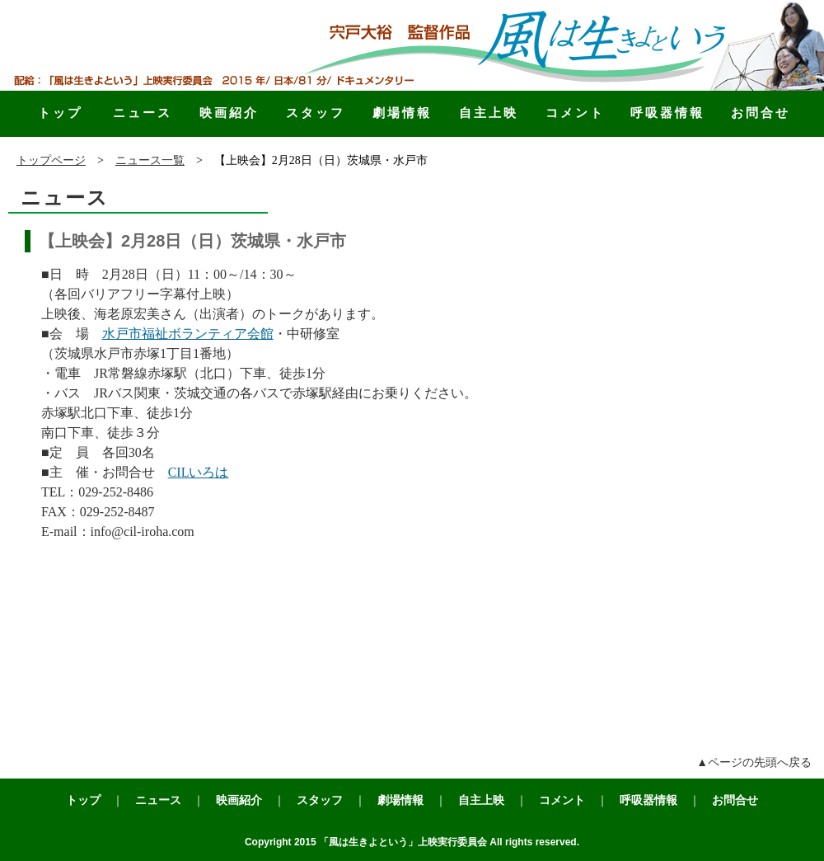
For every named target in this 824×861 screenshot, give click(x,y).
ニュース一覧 (150, 160)
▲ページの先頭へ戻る (754, 762)
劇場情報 (402, 113)
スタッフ (315, 113)
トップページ (51, 160)
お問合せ (760, 113)
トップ (60, 113)
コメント (575, 113)
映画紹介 (229, 113)
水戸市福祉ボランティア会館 (188, 334)
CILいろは (198, 472)
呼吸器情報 (667, 113)
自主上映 (488, 113)
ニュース (142, 113)
